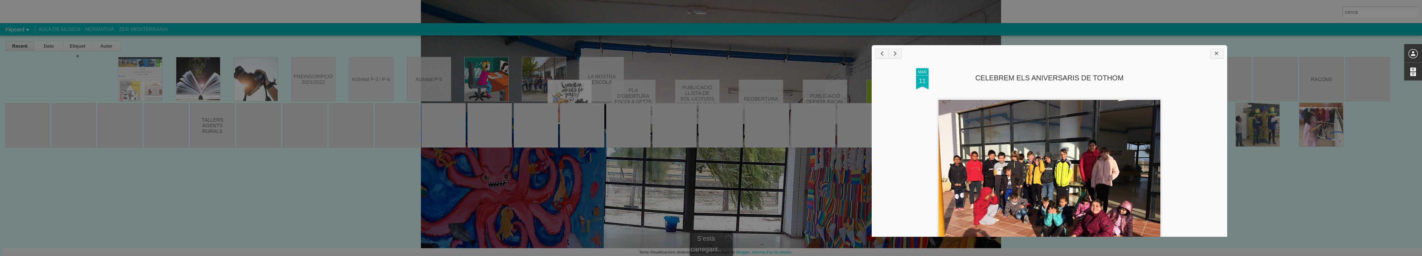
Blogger (742, 252)
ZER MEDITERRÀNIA (143, 29)
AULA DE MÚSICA (59, 29)
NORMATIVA (99, 29)
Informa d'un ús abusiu (771, 252)
